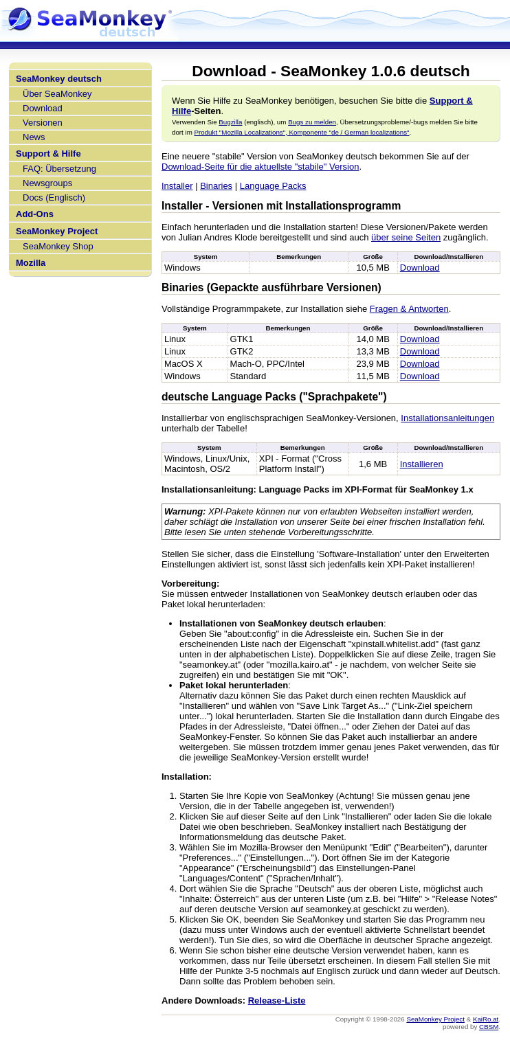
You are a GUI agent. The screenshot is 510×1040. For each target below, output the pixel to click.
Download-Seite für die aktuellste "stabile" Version (260, 166)
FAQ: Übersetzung (59, 168)
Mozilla (30, 263)
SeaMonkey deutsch (59, 79)
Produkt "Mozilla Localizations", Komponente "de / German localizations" (302, 132)
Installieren (421, 464)
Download (43, 108)
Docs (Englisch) (54, 197)
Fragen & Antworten (409, 309)
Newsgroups (47, 183)
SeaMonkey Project (57, 231)
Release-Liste (277, 1000)
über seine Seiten (406, 237)
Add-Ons (35, 214)
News (34, 137)
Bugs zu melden (312, 122)
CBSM (488, 1026)
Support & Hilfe (48, 153)
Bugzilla (230, 122)
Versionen (43, 122)
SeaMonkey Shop (58, 246)
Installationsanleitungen (447, 418)
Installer (177, 186)
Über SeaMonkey (57, 94)
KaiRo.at (485, 1019)
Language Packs (273, 186)
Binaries (216, 186)
